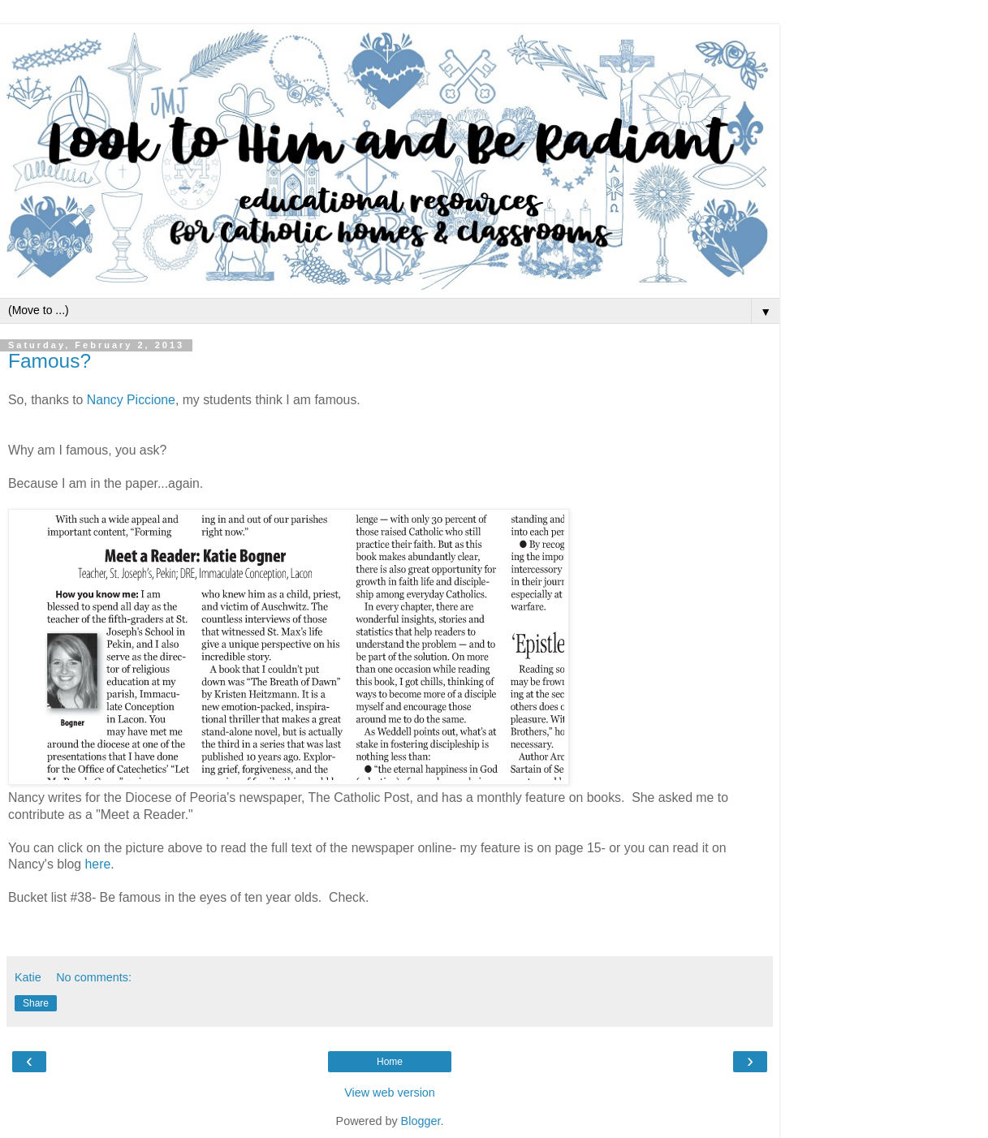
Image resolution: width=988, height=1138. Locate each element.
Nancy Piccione (131, 400)
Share (36, 1003)
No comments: (94, 977)
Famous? (49, 361)
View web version (389, 1092)
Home (390, 1061)
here (95, 864)
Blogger (421, 1120)
